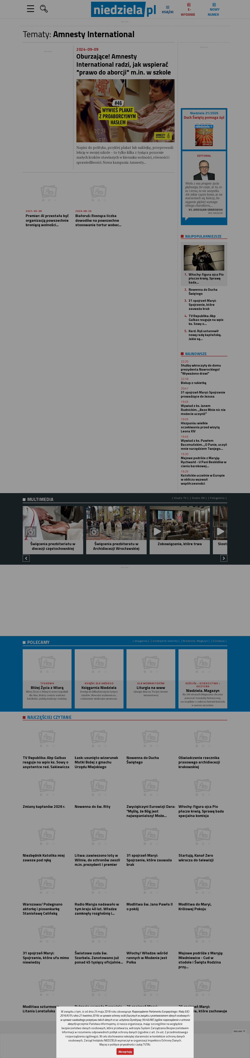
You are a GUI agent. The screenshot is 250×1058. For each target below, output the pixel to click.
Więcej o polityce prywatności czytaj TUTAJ (124, 1044)
